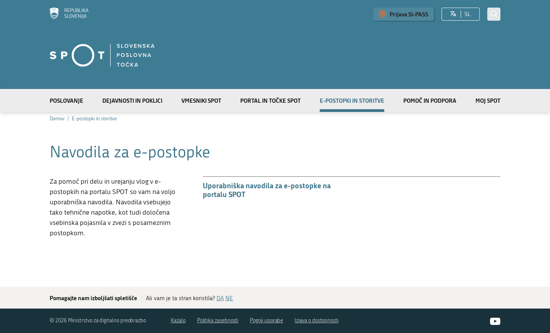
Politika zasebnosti (218, 320)
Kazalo (178, 320)
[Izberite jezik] (453, 14)
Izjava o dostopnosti (316, 320)
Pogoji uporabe (266, 320)
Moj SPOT (488, 100)
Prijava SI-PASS (409, 14)
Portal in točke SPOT (270, 100)
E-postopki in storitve (352, 100)
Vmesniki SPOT (201, 100)
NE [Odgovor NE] (229, 298)
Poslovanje (66, 100)
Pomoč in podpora (429, 100)
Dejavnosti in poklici (132, 100)
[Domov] (69, 14)
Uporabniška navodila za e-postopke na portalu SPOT (267, 189)
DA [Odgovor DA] (220, 298)
